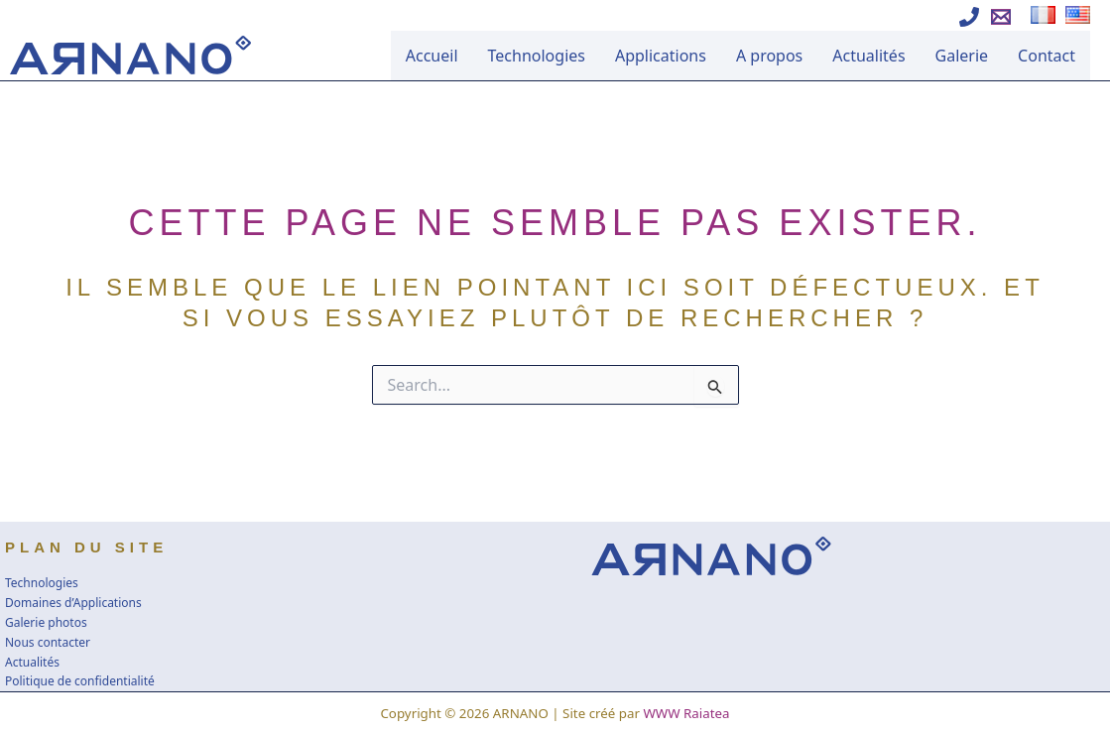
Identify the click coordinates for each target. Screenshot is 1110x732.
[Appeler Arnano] (969, 17)
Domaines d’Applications (73, 602)
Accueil (432, 55)
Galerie (962, 55)
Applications (660, 55)
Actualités (868, 55)
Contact (1046, 55)
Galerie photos (46, 622)
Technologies (536, 55)
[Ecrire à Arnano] (1001, 17)
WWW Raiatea (686, 713)
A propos (769, 55)
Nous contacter (47, 642)
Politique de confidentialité (80, 680)
